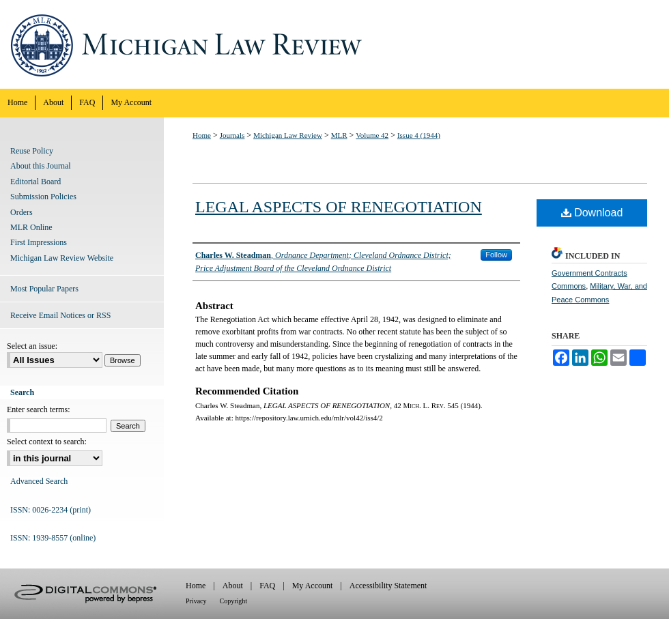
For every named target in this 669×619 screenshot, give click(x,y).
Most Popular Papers (44, 288)
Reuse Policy (31, 151)
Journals (232, 135)
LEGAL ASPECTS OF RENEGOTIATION (338, 207)
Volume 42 (372, 135)
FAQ (267, 585)
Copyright (234, 601)
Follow (496, 254)
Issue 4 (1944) (418, 135)
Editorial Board (35, 181)
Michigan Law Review (334, 44)
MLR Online (31, 227)
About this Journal (40, 166)
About (233, 585)
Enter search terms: (38, 409)
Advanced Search (39, 481)
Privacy (196, 601)
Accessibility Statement (388, 585)
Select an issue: (32, 346)
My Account (312, 585)
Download (592, 212)
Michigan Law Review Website (61, 258)
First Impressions (38, 242)
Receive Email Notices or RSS (60, 315)
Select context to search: (47, 441)
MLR (339, 135)
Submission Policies (43, 196)
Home (202, 135)
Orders (21, 212)
